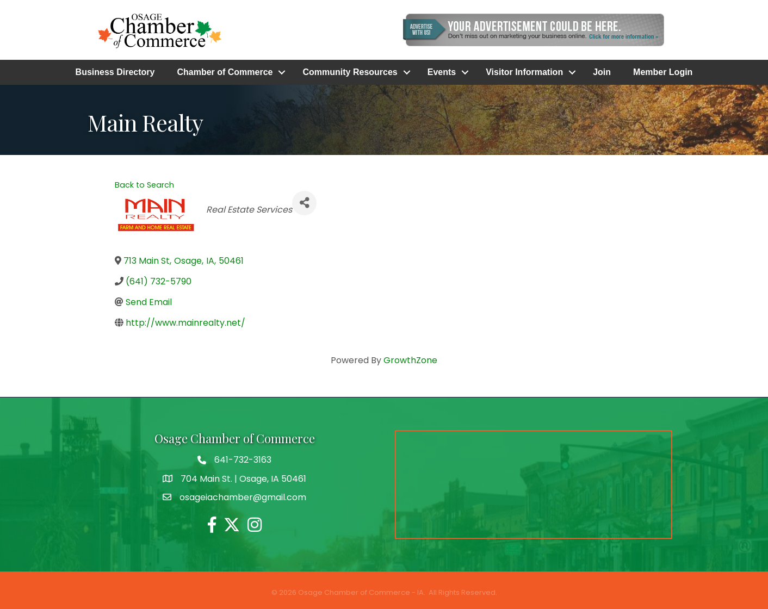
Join (602, 72)
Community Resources (349, 72)
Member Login (662, 72)
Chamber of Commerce (224, 72)
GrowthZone (410, 360)
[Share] (304, 203)
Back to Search (144, 184)
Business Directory (115, 72)
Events (442, 72)
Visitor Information (524, 72)
